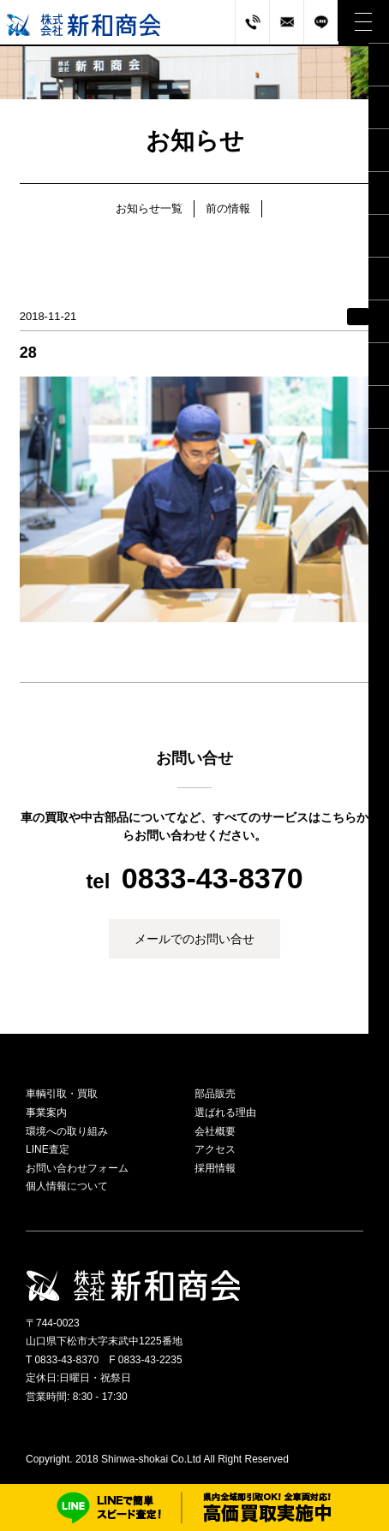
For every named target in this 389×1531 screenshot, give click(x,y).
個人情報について (67, 1186)
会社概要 (215, 1131)
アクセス (215, 1149)
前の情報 (228, 208)
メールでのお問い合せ (194, 939)
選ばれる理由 (225, 1113)
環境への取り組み (67, 1131)
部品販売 (215, 1094)
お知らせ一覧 (149, 208)
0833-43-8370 (212, 878)
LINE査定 (47, 1149)
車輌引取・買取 (62, 1094)
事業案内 (46, 1113)
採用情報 (215, 1168)
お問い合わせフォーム (77, 1168)
